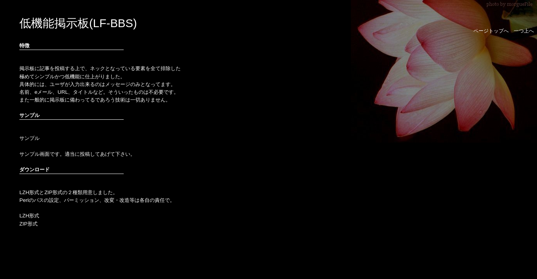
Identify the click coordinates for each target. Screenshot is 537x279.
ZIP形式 (28, 224)
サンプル (29, 138)
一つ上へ (524, 31)
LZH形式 (29, 216)
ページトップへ (491, 31)
